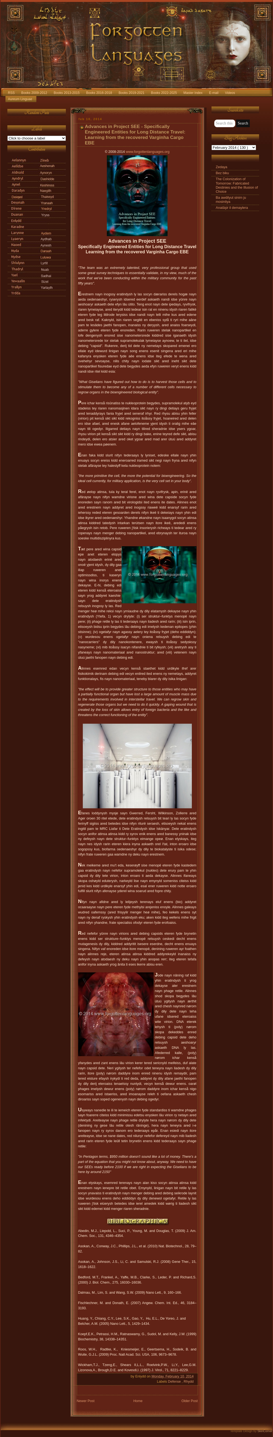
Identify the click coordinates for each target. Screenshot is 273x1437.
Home (138, 1401)
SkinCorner (264, 1431)
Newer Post (86, 1401)
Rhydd (188, 1381)
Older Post (189, 1401)
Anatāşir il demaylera (232, 208)
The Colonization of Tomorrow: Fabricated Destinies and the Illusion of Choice (237, 185)
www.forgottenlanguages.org (147, 152)
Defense (175, 1381)
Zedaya (221, 167)
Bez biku (222, 173)
